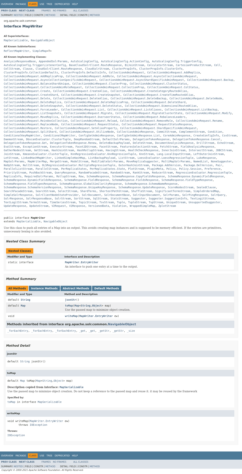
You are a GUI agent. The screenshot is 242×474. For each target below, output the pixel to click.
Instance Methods (44, 288)
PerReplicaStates (74, 168)
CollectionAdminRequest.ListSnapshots (32, 113)
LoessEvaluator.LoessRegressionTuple (165, 157)
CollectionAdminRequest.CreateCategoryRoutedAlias (149, 91)
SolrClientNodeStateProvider (57, 194)
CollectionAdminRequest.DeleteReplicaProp (96, 102)
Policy (171, 168)
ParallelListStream (18, 168)
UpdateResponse (15, 205)
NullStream (31, 165)
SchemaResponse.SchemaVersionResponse (32, 187)
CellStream (12, 68)
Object (97, 305)
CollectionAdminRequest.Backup (210, 79)
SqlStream (100, 198)
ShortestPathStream (113, 191)
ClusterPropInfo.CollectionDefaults (31, 72)
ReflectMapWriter (16, 50)
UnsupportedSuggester (205, 202)
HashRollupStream (90, 150)
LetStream (11, 157)
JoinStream (12, 154)
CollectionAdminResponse (135, 131)
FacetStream (108, 146)
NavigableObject (43, 40)
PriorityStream (15, 172)
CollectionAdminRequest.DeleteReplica (32, 102)
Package (21, 4)
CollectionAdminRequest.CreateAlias (80, 91)
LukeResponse (206, 157)
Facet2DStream (85, 146)
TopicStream (87, 202)
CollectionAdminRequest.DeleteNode (196, 98)
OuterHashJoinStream (134, 165)
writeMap (71, 316)
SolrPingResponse (195, 194)
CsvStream (229, 135)
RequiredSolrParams (39, 176)
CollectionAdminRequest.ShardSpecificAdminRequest (158, 128)
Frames (46, 10)
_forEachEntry (17, 330)
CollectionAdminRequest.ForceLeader (31, 109)
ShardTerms (88, 191)
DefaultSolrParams (116, 139)
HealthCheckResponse (143, 150)
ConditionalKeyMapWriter (22, 135)
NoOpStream (12, 165)
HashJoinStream (63, 150)
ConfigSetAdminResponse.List (138, 135)
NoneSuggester (221, 161)
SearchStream (45, 191)
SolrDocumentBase (117, 194)
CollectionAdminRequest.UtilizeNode (87, 131)
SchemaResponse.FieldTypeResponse (187, 179)
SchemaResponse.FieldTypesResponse (30, 183)
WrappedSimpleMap (142, 205)
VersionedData (98, 205)
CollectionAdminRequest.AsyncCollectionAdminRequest (156, 76)
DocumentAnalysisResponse (174, 142)
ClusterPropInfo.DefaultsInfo (83, 72)
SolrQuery (218, 194)
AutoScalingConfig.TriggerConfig (176, 61)
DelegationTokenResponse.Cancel (197, 139)
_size (131, 330)
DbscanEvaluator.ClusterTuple (48, 139)
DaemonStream (13, 139)
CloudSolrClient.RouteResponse (59, 68)
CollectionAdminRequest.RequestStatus (89, 124)
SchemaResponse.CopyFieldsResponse (138, 176)
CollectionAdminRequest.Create (27, 91)
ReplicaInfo (12, 176)
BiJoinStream (134, 65)
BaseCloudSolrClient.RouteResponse (95, 65)
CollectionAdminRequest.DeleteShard (158, 102)
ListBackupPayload (101, 157)
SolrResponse (13, 198)
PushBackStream (40, 172)
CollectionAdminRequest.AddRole (90, 76)
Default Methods (106, 288)
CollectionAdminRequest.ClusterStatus (158, 83)
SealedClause (206, 187)
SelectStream (67, 191)
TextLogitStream (202, 198)
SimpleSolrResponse (18, 194)
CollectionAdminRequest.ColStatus (172, 87)
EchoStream (225, 142)
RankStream (141, 172)
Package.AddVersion (166, 165)
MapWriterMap (37, 161)
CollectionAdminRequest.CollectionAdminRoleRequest (43, 87)
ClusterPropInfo (124, 68)
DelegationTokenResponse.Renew (73, 142)
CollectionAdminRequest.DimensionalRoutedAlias (161, 105)
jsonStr (70, 299)
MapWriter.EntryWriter (82, 262)
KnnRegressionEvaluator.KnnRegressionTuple (103, 154)
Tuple (121, 202)
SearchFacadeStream (18, 191)
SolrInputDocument (146, 194)
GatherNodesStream (17, 150)
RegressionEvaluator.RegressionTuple (204, 172)
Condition (215, 131)
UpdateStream (38, 205)
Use (42, 4)
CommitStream (166, 131)
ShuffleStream (141, 191)
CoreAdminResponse (176, 135)
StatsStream (119, 198)
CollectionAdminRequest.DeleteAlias (80, 98)
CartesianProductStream (193, 65)
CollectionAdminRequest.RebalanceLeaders (154, 116)
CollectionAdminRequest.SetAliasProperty (86, 128)
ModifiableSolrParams (107, 161)
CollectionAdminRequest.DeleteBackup (138, 98)
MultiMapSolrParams (175, 161)
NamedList (200, 161)
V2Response (77, 205)
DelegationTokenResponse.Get (25, 142)
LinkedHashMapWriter (36, 157)
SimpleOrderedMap (206, 191)
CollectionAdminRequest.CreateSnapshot (90, 94)
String (25, 299)
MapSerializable (16, 40)
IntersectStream (201, 150)
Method (50, 15)
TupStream (156, 202)
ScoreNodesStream (180, 187)
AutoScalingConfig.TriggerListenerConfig (35, 65)
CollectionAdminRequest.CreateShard (31, 94)
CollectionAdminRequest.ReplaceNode (31, 124)
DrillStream (205, 142)
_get (82, 330)
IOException (38, 424)
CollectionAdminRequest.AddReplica (173, 72)
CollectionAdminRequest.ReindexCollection (35, 120)
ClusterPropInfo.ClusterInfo (160, 68)
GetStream (41, 150)
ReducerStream (162, 172)
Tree (49, 4)
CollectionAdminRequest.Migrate (88, 113)
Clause (28, 68)
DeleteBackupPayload (114, 142)
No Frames (59, 10)
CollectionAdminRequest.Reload (94, 120)
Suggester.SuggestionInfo (168, 198)
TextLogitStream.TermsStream (25, 202)
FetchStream (169, 146)
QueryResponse (65, 172)
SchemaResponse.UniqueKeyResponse (89, 187)
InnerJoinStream (173, 150)
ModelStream (79, 161)
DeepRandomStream (86, 139)
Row (81, 176)
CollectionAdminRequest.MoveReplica (31, 116)
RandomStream (120, 172)
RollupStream (65, 176)
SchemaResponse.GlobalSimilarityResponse (91, 183)
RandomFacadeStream (93, 172)
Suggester (138, 198)
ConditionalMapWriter (60, 135)
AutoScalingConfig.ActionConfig (125, 61)
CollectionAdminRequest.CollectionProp (114, 87)
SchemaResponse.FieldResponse (86, 179)
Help (75, 4)
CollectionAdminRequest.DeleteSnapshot (33, 105)
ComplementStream (192, 131)
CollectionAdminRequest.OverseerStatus (90, 116)
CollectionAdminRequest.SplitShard (30, 131)
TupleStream (137, 202)
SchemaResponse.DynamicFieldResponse (196, 176)
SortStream (82, 198)
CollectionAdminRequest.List (82, 109)
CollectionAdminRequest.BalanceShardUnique (36, 83)
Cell (217, 65)
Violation (119, 205)
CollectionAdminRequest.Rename (199, 120)
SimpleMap (40, 50)
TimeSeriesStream (62, 202)
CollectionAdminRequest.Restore (28, 128)
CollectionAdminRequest (126, 72)
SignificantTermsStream (172, 191)
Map (23, 305)
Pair (219, 165)
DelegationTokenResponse (151, 139)
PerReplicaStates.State (107, 168)
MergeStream (58, 161)
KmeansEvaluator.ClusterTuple (45, 154)
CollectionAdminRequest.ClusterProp (99, 83)
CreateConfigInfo (206, 135)
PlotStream (136, 168)
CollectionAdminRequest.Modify (208, 113)
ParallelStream (47, 168)
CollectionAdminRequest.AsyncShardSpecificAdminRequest (141, 79)
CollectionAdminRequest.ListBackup (191, 109)
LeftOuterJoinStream (208, 154)
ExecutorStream (61, 146)
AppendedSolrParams (53, 61)
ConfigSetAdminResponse (96, 135)
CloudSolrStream (97, 68)
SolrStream (63, 198)
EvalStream (12, 146)
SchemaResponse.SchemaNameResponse (151, 183)
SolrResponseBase (39, 198)
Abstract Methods (76, 288)
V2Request (59, 205)
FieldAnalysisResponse (197, 146)
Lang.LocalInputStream (173, 154)
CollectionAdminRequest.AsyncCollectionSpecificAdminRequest (50, 79)
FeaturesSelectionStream (138, 146)
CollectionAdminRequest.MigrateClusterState (148, 113)
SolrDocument (91, 194)
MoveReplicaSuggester (142, 161)
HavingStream (115, 150)
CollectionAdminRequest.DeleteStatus (94, 105)
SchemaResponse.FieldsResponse (135, 179)
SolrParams (171, 194)
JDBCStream (224, 150)
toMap (69, 305)
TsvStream (106, 202)
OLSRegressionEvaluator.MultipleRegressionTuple (78, 165)
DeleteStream (142, 142)
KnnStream (146, 154)
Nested (18, 15)
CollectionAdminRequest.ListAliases (134, 109)
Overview (7, 4)
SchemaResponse (98, 176)
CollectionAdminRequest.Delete (27, 98)
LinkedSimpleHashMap (70, 157)
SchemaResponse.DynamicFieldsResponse (32, 179)
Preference (212, 168)
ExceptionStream (35, 146)
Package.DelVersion (198, 165)
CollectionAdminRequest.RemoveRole (146, 120)
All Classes (80, 10)
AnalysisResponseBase (20, 61)
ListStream (126, 157)
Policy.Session (190, 168)
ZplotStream (167, 205)
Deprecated (62, 4)
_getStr (103, 330)
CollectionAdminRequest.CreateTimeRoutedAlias (158, 94)
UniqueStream (175, 202)
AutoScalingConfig (84, 61)
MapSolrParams (14, 161)
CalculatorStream (160, 65)
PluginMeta (155, 168)
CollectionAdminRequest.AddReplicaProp (33, 76)
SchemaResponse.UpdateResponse (142, 187)
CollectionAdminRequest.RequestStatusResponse (157, 124)
